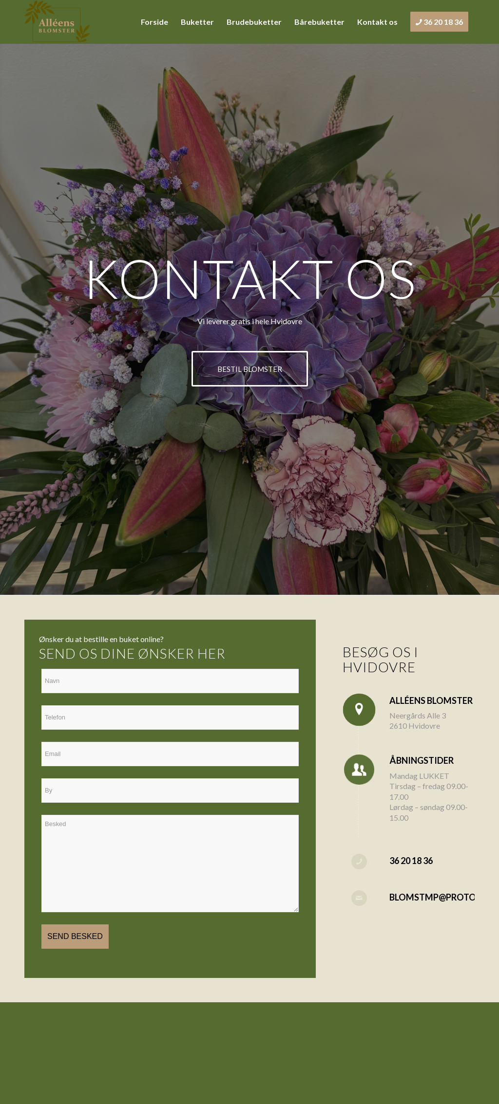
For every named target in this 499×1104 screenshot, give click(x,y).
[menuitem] (154, 22)
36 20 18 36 (411, 860)
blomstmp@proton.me (443, 897)
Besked (170, 863)
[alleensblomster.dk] (57, 22)
